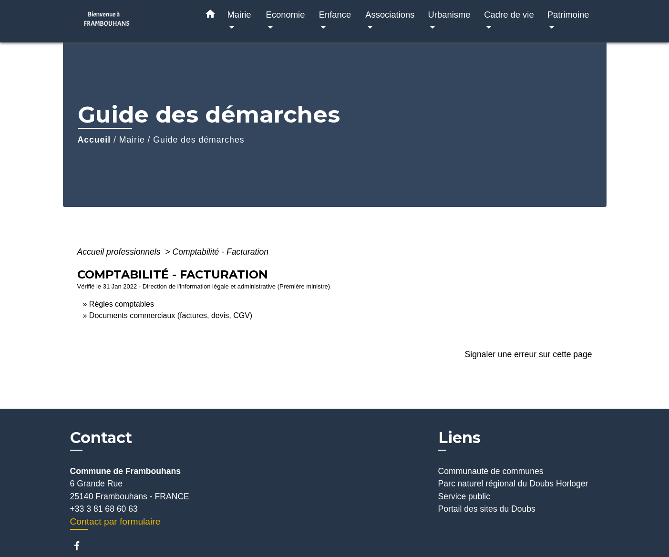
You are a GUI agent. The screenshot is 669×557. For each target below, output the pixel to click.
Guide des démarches (198, 139)
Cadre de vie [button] (509, 15)
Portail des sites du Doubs (486, 509)
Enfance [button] (335, 15)
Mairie (132, 139)
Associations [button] (389, 15)
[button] (210, 15)
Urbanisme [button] (449, 15)
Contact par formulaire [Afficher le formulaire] (115, 521)
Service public (464, 496)
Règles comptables (121, 304)
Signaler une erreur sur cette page (528, 354)
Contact (101, 438)
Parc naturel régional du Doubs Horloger (513, 483)
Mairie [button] (239, 15)
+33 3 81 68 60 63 (104, 509)
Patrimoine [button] (568, 15)
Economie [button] (285, 15)
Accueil (94, 139)
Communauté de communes (491, 471)
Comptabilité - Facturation (220, 252)
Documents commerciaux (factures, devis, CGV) (170, 315)
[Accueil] (129, 21)
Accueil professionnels (120, 252)
